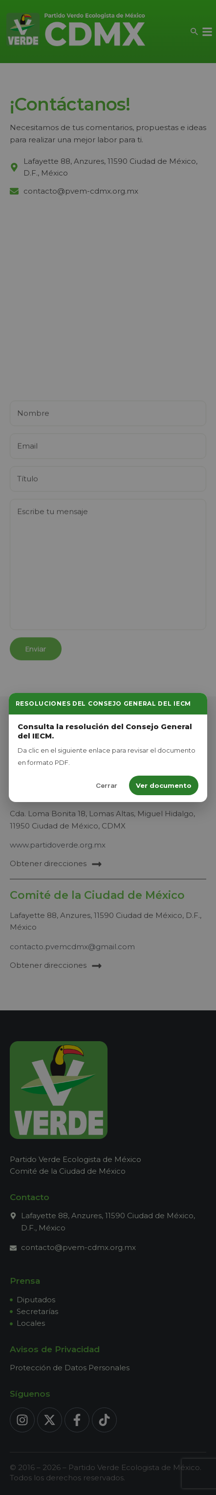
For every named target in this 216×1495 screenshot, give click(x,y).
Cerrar (106, 785)
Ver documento (164, 785)
